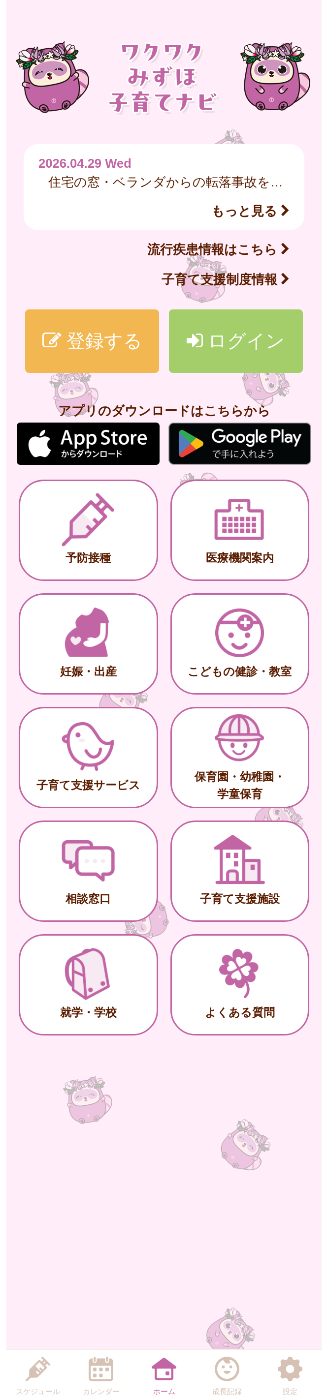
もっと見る (250, 211)
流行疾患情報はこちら (218, 249)
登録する (92, 340)
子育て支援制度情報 (226, 279)
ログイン (236, 340)
